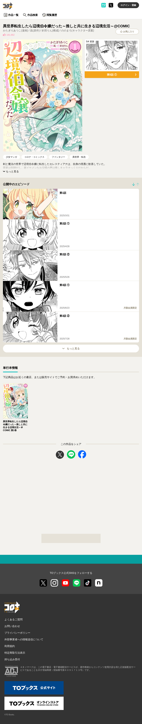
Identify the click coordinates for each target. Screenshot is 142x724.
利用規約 (9, 646)
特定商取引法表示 (14, 652)
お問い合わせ (12, 626)
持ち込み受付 (12, 659)
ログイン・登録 (128, 5)
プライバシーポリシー (17, 632)
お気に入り (127, 31)
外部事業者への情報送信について (23, 639)
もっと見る (71, 348)
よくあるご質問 (13, 619)
